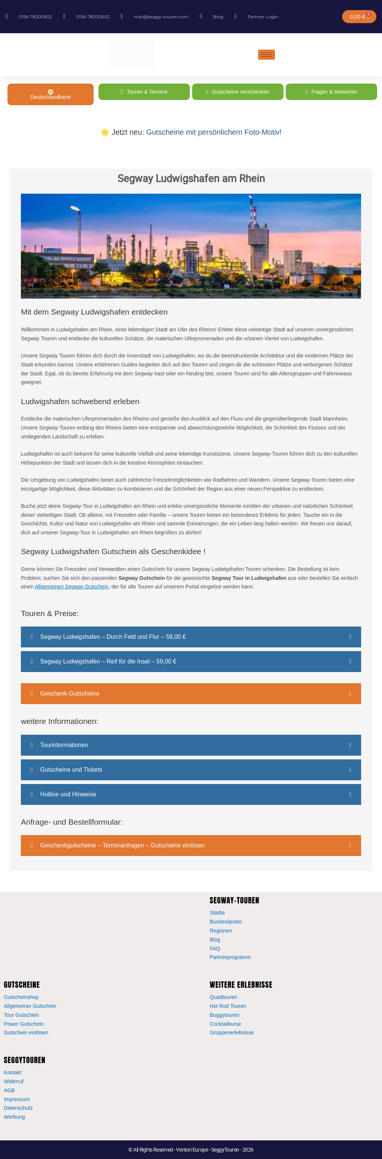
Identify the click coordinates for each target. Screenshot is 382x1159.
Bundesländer (226, 922)
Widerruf (14, 1081)
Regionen (221, 931)
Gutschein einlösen (26, 1032)
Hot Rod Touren (228, 1006)
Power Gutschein (24, 1024)
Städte (217, 913)
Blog (215, 940)
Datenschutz (18, 1108)
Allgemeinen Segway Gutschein (72, 587)
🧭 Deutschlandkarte (50, 94)
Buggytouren (224, 1015)
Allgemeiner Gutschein (30, 1006)
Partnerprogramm (230, 957)
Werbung (14, 1117)
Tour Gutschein (21, 1015)
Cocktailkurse (225, 1024)
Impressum (16, 1099)
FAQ (215, 949)
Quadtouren (223, 997)
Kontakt (12, 1072)
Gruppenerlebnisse (232, 1032)
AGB (9, 1090)
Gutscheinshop (21, 997)
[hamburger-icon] (266, 55)
